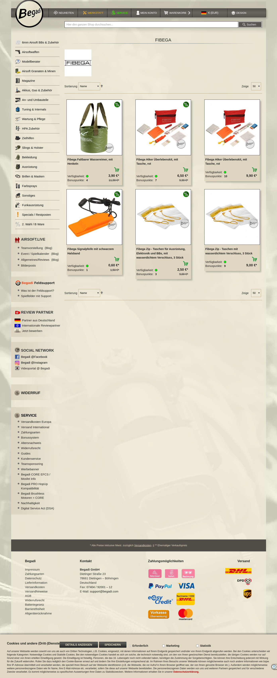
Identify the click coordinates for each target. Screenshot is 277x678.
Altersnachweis (31, 446)
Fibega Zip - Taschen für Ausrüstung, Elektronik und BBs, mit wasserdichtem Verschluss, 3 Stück (161, 257)
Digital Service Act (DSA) (37, 512)
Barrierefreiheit (35, 612)
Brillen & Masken (30, 180)
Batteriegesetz (34, 608)
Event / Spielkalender (40, 257)
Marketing (172, 645)
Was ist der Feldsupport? (37, 294)
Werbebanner (30, 472)
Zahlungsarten (30, 436)
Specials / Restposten (33, 218)
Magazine (25, 84)
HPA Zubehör (27, 132)
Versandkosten (142, 549)
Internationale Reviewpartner (41, 329)
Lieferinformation (36, 586)
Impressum (32, 573)
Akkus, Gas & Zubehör (33, 94)
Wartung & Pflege (30, 122)
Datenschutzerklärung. (186, 671)
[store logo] (29, 17)
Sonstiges (25, 199)
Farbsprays (26, 189)
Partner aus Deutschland (38, 324)
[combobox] (151, 28)
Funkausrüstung (29, 209)
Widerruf (30, 397)
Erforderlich (140, 645)
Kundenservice (31, 462)
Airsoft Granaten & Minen (35, 75)
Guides (26, 457)
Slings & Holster (29, 151)
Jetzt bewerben (32, 334)
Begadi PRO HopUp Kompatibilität (34, 490)
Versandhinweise (36, 595)
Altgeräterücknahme (38, 617)
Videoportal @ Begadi (35, 372)
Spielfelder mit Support (36, 299)
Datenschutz (33, 582)
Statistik (205, 645)
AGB (28, 599)
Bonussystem (30, 441)
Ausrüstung (26, 170)
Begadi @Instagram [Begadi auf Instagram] (34, 366)
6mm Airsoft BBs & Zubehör (37, 46)
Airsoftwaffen (27, 55)
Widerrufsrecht (31, 452)
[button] (209, 16)
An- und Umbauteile (32, 103)
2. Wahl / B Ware (29, 228)
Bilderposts (28, 269)
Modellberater (27, 65)
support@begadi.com (104, 595)
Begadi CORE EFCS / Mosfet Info (35, 480)
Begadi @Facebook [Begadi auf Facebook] (34, 360)
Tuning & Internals (30, 113)
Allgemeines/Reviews (40, 263)
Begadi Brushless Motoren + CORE (32, 499)
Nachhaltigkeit (30, 506)
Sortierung (71, 90)
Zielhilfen (24, 142)
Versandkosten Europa (36, 425)
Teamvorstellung (36, 251)
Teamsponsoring (32, 467)
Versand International (35, 430)
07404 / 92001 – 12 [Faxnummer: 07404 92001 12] (99, 590)
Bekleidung (26, 161)
